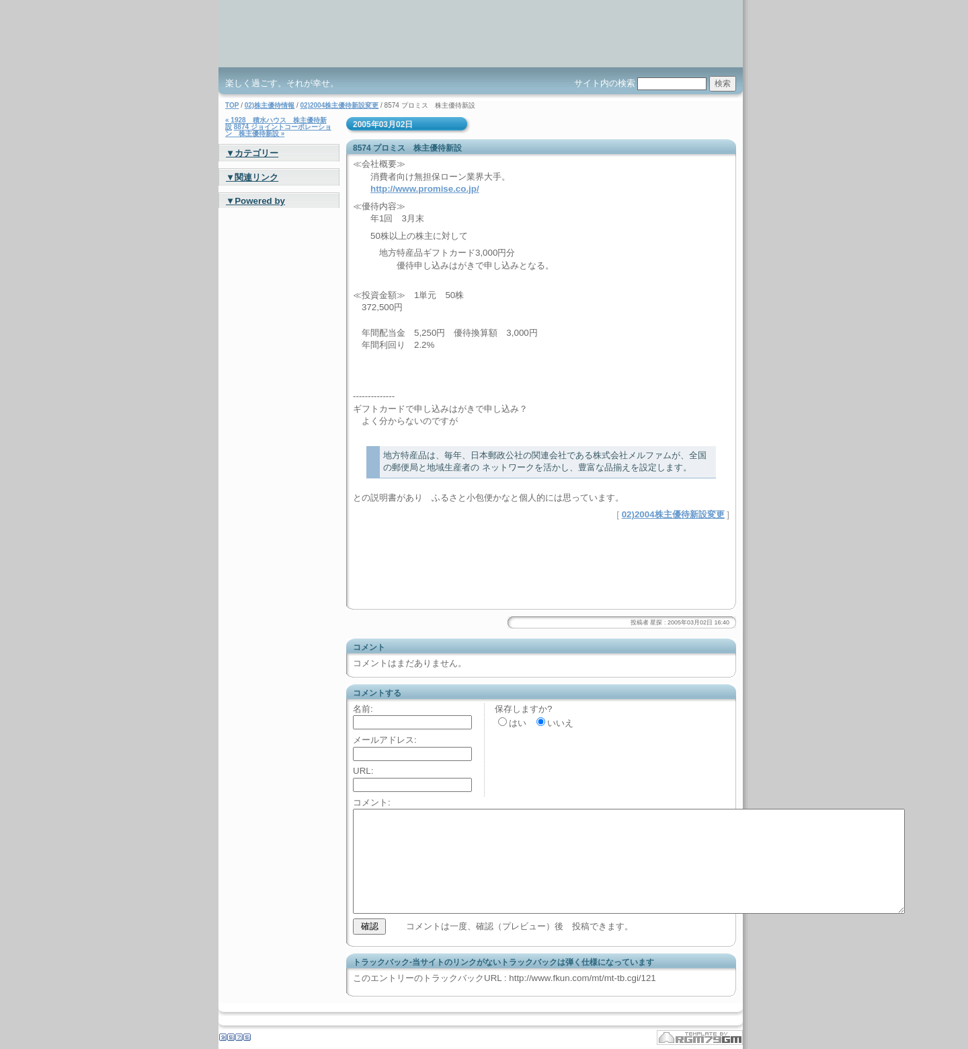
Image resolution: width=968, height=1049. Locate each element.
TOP (232, 105)
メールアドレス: (385, 740)
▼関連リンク (252, 177)
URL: (363, 771)
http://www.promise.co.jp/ (424, 189)
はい (517, 723)
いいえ (560, 723)
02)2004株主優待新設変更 (339, 105)
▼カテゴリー (252, 153)
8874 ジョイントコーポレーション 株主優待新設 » (278, 130)
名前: (363, 709)
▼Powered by (255, 201)
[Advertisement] (510, 541)
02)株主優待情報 (269, 105)
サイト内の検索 (604, 83)
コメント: (372, 802)
